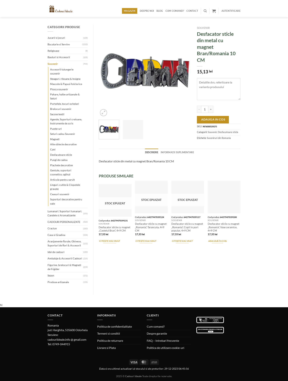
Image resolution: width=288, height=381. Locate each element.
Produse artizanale (58, 282)
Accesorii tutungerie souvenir (61, 71)
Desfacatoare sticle (61, 154)
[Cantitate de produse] (204, 109)
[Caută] (205, 10)
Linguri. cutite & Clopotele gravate (65, 186)
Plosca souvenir (59, 89)
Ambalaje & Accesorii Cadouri (65, 258)
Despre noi (147, 10)
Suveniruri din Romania (219, 137)
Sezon (51, 275)
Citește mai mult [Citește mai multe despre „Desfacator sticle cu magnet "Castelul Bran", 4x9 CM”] (109, 241)
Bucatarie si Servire (59, 44)
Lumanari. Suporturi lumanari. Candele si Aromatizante (65, 213)
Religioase (53, 50)
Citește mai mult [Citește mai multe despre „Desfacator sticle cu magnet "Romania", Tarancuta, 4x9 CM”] (146, 241)
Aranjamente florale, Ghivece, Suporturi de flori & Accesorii (64, 243)
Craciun (52, 228)
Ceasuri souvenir (59, 194)
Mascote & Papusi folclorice (66, 83)
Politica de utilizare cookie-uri (165, 347)
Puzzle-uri (56, 128)
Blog (159, 10)
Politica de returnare (110, 340)
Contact (192, 10)
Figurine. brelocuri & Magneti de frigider (64, 267)
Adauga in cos (213, 119)
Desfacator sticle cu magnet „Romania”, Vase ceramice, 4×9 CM (223, 227)
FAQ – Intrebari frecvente (163, 340)
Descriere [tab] (151, 152)
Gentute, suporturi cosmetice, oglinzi (60, 172)
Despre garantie (157, 333)
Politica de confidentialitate (114, 326)
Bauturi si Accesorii (59, 57)
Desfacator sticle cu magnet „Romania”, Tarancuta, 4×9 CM (151, 227)
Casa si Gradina (56, 234)
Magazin (129, 10)
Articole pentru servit (62, 179)
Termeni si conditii (108, 333)
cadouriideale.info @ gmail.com (67, 339)
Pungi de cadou (59, 159)
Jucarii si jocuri (56, 37)
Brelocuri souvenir (60, 108)
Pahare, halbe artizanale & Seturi (65, 96)
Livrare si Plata (106, 347)
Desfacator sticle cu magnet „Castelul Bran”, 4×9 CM (114, 229)
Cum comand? (174, 10)
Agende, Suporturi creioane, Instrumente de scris (66, 121)
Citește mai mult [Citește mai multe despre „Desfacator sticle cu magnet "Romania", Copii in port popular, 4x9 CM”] (182, 241)
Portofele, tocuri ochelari (64, 103)
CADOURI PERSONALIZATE (64, 221)
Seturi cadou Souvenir (62, 133)
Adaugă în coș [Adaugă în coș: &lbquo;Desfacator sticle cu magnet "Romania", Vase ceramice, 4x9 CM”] (217, 241)
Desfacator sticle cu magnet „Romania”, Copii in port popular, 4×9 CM (187, 227)
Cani (52, 149)
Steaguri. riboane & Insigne (65, 78)
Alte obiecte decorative (63, 144)
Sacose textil (57, 114)
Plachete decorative (61, 165)
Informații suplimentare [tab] (177, 152)
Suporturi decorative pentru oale (66, 201)
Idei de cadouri (56, 252)
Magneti (55, 139)
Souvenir (53, 63)
